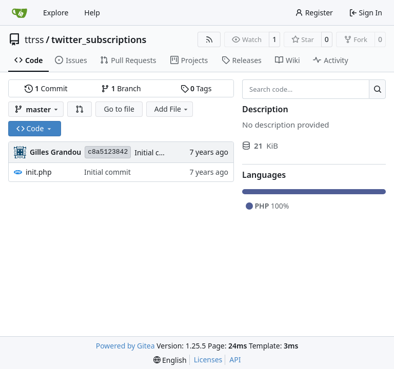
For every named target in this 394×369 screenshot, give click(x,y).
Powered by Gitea (125, 346)
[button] (79, 109)
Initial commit (157, 152)
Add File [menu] (171, 109)
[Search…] (377, 89)
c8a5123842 (108, 152)
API (235, 359)
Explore (55, 12)
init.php (39, 172)
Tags (196, 88)
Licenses (208, 359)
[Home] (19, 13)
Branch (121, 88)
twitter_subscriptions (99, 39)
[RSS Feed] (209, 39)
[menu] (170, 360)
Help (92, 12)
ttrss (34, 39)
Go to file (119, 109)
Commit (46, 88)
